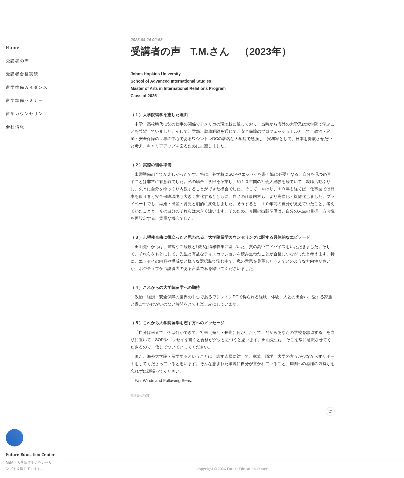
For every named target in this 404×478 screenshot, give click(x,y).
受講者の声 (17, 60)
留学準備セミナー (24, 100)
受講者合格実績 (22, 73)
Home (13, 47)
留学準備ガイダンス (27, 87)
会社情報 (15, 126)
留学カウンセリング (27, 113)
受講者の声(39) (140, 395)
